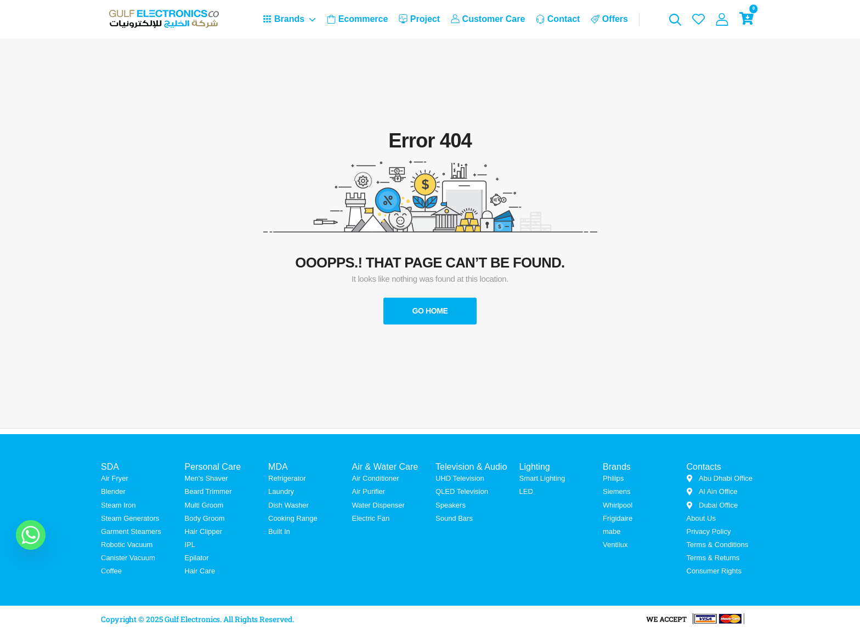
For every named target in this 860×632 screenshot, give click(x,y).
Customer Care (488, 19)
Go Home (430, 310)
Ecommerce (357, 19)
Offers (609, 19)
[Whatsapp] (31, 535)
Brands (283, 19)
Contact (558, 19)
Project (419, 19)
